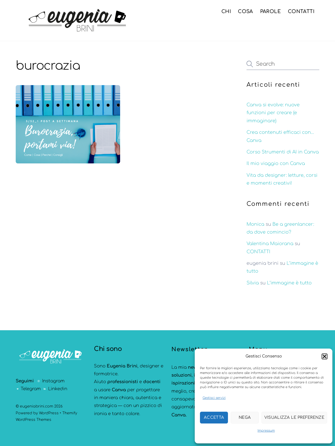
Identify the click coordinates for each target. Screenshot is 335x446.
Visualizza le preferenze (294, 417)
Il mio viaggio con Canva (276, 163)
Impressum (266, 430)
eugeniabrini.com (36, 406)
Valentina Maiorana (270, 243)
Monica (255, 224)
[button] (324, 356)
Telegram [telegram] (28, 388)
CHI (226, 11)
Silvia (253, 282)
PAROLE (270, 11)
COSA (245, 11)
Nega (245, 417)
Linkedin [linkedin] (55, 388)
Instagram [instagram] (51, 380)
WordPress (49, 413)
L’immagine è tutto (289, 282)
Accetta (214, 417)
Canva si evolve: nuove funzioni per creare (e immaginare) (273, 112)
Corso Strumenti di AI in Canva (283, 152)
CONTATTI (301, 11)
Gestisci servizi (214, 398)
